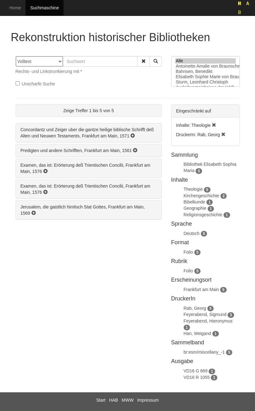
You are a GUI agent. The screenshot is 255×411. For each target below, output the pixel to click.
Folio (188, 252)
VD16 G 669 (196, 370)
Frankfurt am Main (201, 289)
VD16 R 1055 (197, 377)
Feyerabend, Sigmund (205, 314)
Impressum (148, 400)
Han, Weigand (197, 333)
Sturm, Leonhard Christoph (205, 82)
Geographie (195, 208)
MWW (128, 400)
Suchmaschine (44, 7)
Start (101, 400)
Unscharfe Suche (35, 83)
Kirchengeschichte (201, 195)
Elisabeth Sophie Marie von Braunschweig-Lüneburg (205, 76)
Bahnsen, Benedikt (205, 71)
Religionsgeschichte (203, 214)
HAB (113, 400)
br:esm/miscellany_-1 (204, 352)
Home (15, 7)
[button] (143, 61)
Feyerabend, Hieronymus (208, 320)
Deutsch (192, 233)
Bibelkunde (194, 201)
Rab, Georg (195, 308)
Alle (205, 61)
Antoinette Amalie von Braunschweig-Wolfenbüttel (205, 66)
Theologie (193, 189)
